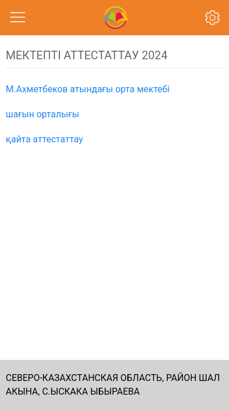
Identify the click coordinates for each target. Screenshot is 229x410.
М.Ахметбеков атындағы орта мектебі (88, 89)
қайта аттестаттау (44, 139)
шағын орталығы (42, 114)
